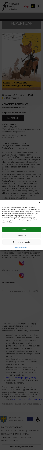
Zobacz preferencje (21, 242)
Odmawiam (21, 236)
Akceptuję (21, 229)
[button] (39, 203)
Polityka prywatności (20, 247)
